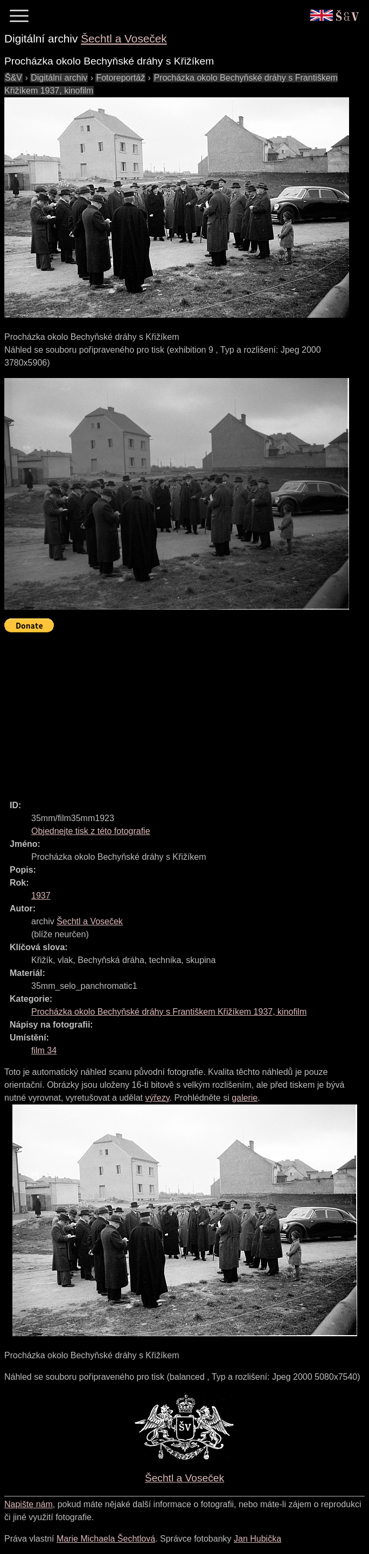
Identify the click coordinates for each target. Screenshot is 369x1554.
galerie (244, 1097)
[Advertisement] (186, 711)
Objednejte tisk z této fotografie (90, 831)
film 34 (44, 1050)
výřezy (157, 1097)
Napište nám (28, 1504)
